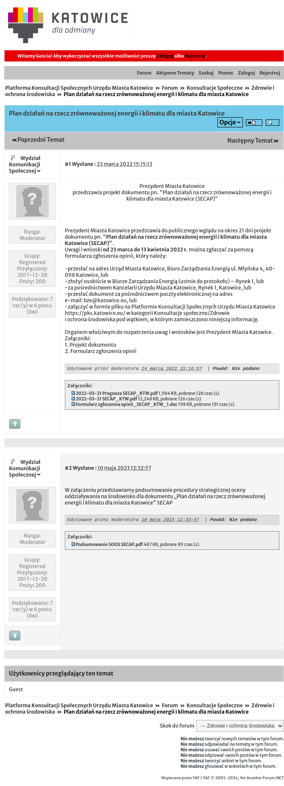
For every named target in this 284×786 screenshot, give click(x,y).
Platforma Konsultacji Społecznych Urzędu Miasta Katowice (79, 88)
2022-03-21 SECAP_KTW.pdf (106, 400)
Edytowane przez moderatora (103, 369)
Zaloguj (164, 56)
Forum (144, 73)
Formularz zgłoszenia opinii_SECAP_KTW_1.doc (127, 405)
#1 (68, 164)
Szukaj (206, 73)
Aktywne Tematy (175, 73)
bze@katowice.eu (105, 300)
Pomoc (226, 73)
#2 (68, 469)
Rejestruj (195, 56)
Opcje (228, 122)
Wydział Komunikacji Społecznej (25, 164)
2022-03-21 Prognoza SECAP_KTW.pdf (117, 394)
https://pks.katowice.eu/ (95, 313)
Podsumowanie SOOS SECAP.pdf (109, 547)
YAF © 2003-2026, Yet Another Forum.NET (243, 779)
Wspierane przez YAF (180, 779)
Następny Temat (250, 140)
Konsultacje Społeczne (214, 88)
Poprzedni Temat (40, 139)
